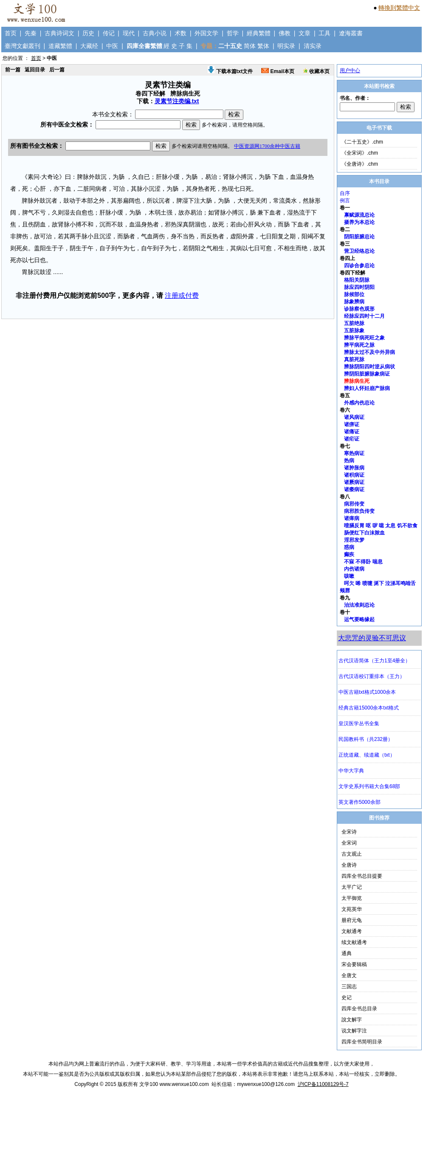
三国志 (349, 986)
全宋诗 (349, 832)
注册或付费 (182, 295)
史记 (346, 998)
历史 (88, 33)
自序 (345, 193)
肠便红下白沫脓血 (364, 533)
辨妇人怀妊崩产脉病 (367, 388)
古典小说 (154, 33)
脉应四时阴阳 (359, 287)
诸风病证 (354, 417)
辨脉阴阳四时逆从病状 (369, 367)
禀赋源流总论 (359, 215)
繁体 (263, 45)
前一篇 (12, 70)
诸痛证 (351, 432)
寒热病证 (354, 453)
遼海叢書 (351, 33)
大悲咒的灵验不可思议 (372, 638)
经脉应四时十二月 (364, 316)
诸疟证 (351, 439)
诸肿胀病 (354, 468)
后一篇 (57, 70)
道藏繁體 (60, 45)
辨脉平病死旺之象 (364, 338)
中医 (112, 45)
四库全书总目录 (359, 1009)
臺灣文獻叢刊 (22, 45)
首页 (11, 33)
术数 (180, 33)
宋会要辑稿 (354, 964)
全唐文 (349, 975)
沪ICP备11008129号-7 (323, 1084)
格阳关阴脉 (356, 280)
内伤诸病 (354, 569)
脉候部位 (354, 294)
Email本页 (277, 71)
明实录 (286, 45)
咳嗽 (349, 576)
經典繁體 (259, 33)
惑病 (349, 547)
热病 (349, 461)
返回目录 (35, 70)
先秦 (31, 33)
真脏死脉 (354, 359)
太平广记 (351, 887)
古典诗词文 (59, 33)
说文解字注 (354, 1031)
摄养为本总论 (359, 222)
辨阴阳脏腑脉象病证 (367, 374)
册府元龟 (351, 920)
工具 (324, 33)
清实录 (312, 45)
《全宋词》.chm (359, 153)
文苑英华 (351, 909)
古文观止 (351, 854)
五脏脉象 (354, 331)
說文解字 (351, 1020)
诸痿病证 (354, 489)
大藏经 (89, 45)
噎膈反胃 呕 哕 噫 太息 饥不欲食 (380, 526)
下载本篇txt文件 (230, 71)
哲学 (233, 33)
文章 (304, 33)
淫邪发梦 (354, 540)
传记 (109, 33)
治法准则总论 (359, 605)
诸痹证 (351, 424)
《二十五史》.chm (362, 142)
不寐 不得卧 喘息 (363, 562)
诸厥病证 (354, 482)
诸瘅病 (351, 518)
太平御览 (351, 898)
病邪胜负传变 (359, 511)
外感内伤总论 (359, 403)
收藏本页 (316, 71)
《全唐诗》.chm (359, 164)
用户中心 (350, 70)
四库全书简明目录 (361, 1042)
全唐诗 (349, 865)
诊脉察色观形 (359, 309)
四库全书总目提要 (361, 876)
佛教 (284, 33)
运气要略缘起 (359, 619)
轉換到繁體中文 (399, 7)
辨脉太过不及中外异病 (369, 352)
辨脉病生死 (356, 381)
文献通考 (351, 931)
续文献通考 (354, 942)
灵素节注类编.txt (177, 101)
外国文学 (206, 33)
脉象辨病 (354, 302)
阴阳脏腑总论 (359, 237)
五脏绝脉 (354, 323)
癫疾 (349, 554)
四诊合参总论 (359, 266)
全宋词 (349, 843)
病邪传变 (354, 504)
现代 (129, 33)
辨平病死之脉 (359, 345)
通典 (346, 953)
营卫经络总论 (359, 251)
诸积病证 (354, 475)
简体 (250, 45)
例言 (345, 201)
